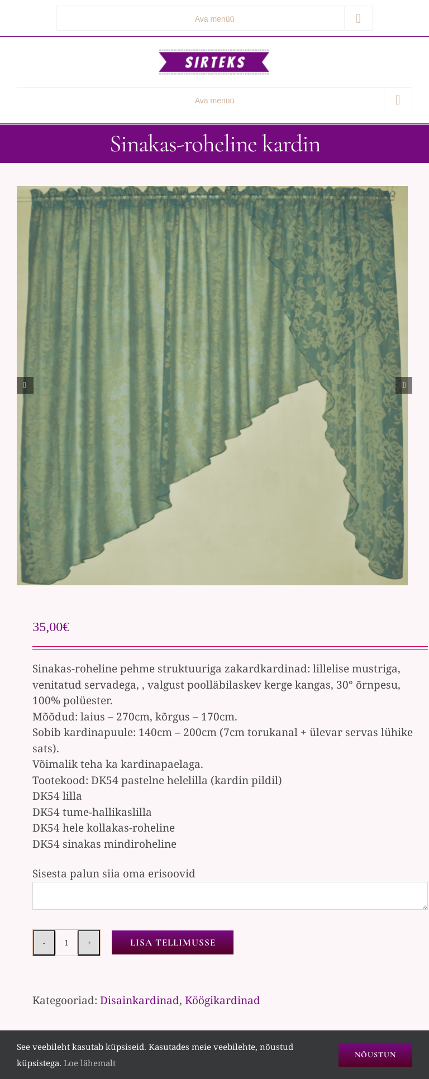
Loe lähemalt (90, 1062)
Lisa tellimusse (173, 942)
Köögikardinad (222, 1000)
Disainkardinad (139, 1000)
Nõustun (375, 1054)
